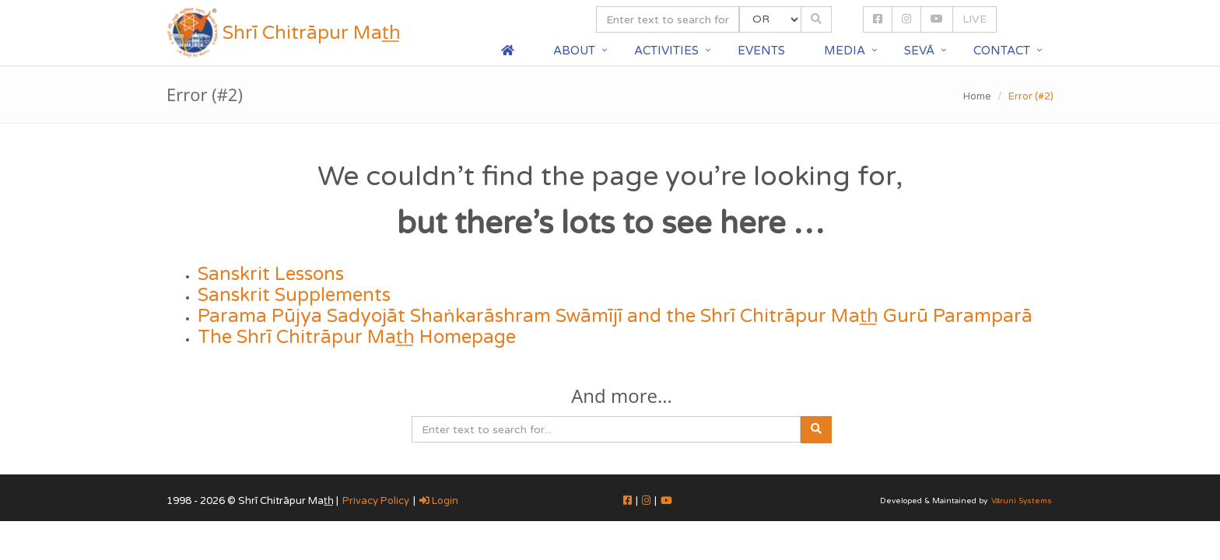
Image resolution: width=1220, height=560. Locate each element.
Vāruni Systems (1021, 501)
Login (438, 501)
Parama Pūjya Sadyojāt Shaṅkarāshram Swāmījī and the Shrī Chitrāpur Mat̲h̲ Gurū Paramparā (615, 316)
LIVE (974, 19)
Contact (1001, 51)
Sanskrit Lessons (271, 274)
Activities (666, 51)
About (574, 51)
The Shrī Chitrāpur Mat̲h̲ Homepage (357, 337)
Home (977, 96)
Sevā (919, 51)
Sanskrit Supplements (294, 295)
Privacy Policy (375, 501)
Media (844, 51)
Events (761, 51)
